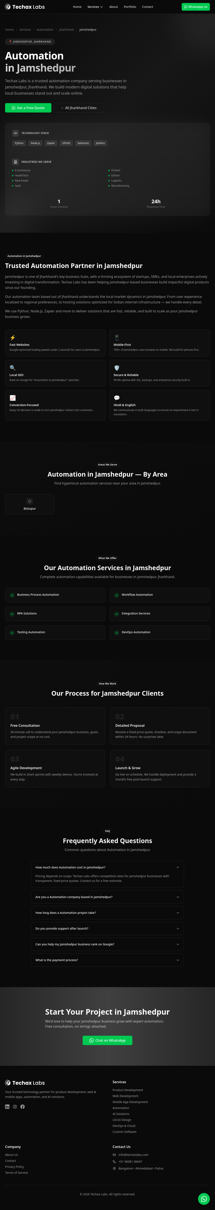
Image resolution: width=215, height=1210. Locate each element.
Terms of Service (16, 1173)
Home (77, 7)
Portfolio (130, 7)
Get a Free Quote (28, 107)
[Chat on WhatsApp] (204, 1199)
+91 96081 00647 (130, 1162)
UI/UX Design (122, 1120)
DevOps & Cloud (124, 1126)
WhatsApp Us (195, 7)
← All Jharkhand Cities (79, 107)
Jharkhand (66, 29)
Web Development (125, 1096)
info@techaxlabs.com (134, 1155)
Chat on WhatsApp (107, 1040)
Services (95, 7)
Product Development (128, 1090)
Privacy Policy (14, 1167)
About (113, 7)
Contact (147, 7)
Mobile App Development (130, 1102)
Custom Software (125, 1132)
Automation (45, 29)
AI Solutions (121, 1114)
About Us (11, 1155)
